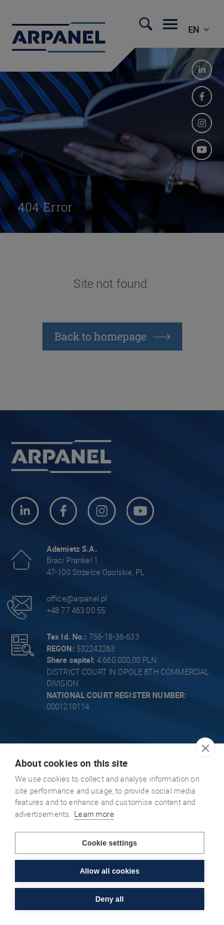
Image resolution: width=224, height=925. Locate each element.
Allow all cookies (109, 871)
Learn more (94, 814)
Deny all (110, 899)
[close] (205, 747)
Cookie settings (109, 843)
